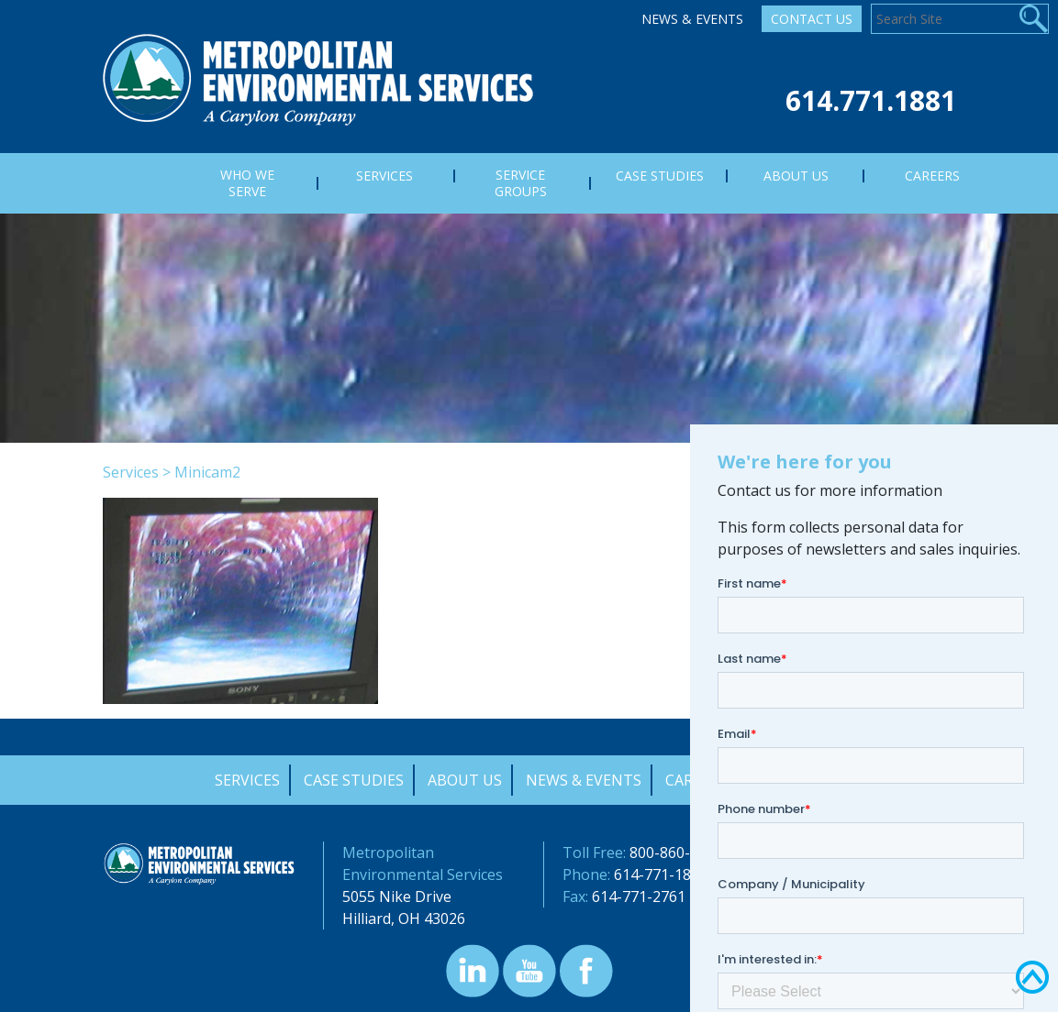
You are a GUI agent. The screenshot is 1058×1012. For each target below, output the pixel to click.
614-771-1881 (660, 874)
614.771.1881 (870, 100)
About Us (465, 780)
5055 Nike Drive (396, 896)
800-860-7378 (676, 852)
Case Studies (354, 780)
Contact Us (811, 19)
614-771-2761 (638, 896)
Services (131, 472)
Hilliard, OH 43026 (403, 918)
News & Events (692, 19)
